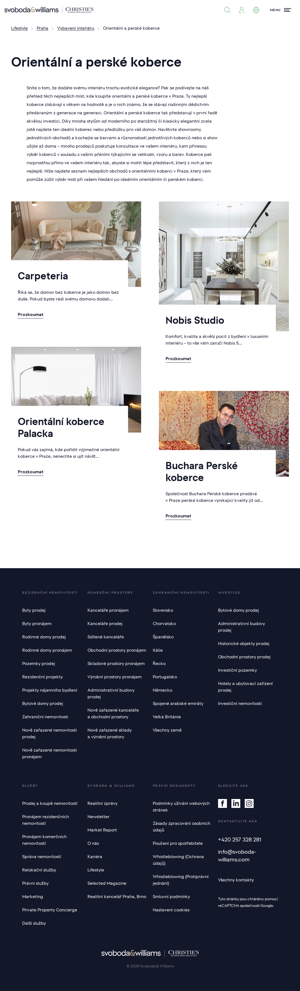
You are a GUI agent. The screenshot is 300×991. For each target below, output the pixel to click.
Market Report (102, 830)
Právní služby (35, 883)
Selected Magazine (107, 883)
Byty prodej (34, 610)
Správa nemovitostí (41, 856)
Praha (42, 28)
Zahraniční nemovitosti (45, 716)
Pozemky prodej (38, 663)
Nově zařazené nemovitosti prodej (49, 733)
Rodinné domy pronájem (47, 650)
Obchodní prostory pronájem (117, 650)
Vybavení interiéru (75, 28)
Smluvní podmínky (171, 896)
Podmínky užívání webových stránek (181, 807)
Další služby (34, 923)
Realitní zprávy (103, 803)
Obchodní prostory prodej (244, 656)
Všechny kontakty (236, 880)
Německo (162, 690)
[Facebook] (222, 803)
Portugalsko (165, 676)
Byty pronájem (37, 623)
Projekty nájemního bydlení (49, 690)
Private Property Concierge (49, 909)
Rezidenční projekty (42, 676)
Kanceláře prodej (105, 623)
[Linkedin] (235, 803)
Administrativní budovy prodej (111, 693)
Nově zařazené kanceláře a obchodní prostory (113, 713)
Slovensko (163, 610)
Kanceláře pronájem (108, 610)
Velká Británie (167, 716)
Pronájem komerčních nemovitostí (44, 840)
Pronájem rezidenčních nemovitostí (45, 820)
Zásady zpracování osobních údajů (181, 827)
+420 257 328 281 (239, 839)
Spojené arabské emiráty (178, 703)
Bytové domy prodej (42, 703)
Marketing (32, 896)
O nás (93, 843)
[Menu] (280, 10)
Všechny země (167, 730)
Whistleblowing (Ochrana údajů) (178, 860)
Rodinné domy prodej (44, 636)
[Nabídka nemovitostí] (227, 10)
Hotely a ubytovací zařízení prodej (245, 687)
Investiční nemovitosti (240, 703)
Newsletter (98, 816)
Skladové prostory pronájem (116, 663)
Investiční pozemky (237, 670)
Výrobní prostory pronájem (115, 676)
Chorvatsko (164, 623)
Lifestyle (19, 28)
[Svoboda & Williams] (48, 10)
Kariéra (95, 856)
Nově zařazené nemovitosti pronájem (49, 753)
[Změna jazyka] (256, 10)
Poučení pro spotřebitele (178, 843)
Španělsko (163, 636)
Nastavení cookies (171, 909)
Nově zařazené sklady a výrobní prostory (110, 733)
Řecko (159, 663)
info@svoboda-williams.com (237, 856)
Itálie (158, 650)
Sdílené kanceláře (106, 636)
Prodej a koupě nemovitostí (50, 803)
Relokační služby (39, 870)
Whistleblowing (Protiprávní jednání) (181, 880)
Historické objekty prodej (243, 643)
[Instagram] (249, 803)
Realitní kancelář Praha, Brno (117, 896)
